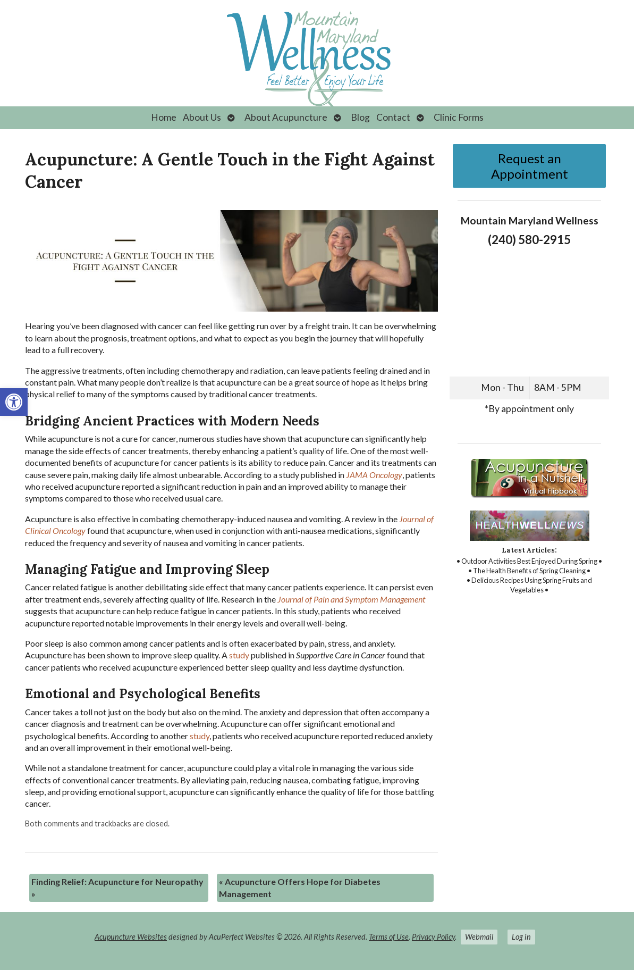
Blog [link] (360, 117)
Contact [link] (393, 117)
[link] (14, 402)
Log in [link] (521, 936)
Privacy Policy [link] (433, 936)
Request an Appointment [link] (529, 165)
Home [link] (163, 117)
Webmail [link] (479, 936)
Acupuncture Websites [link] (131, 936)
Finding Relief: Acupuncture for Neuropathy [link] (117, 887)
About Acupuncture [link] (285, 117)
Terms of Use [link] (389, 936)
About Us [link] (202, 117)
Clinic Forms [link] (459, 117)
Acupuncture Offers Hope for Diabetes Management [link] (300, 887)
